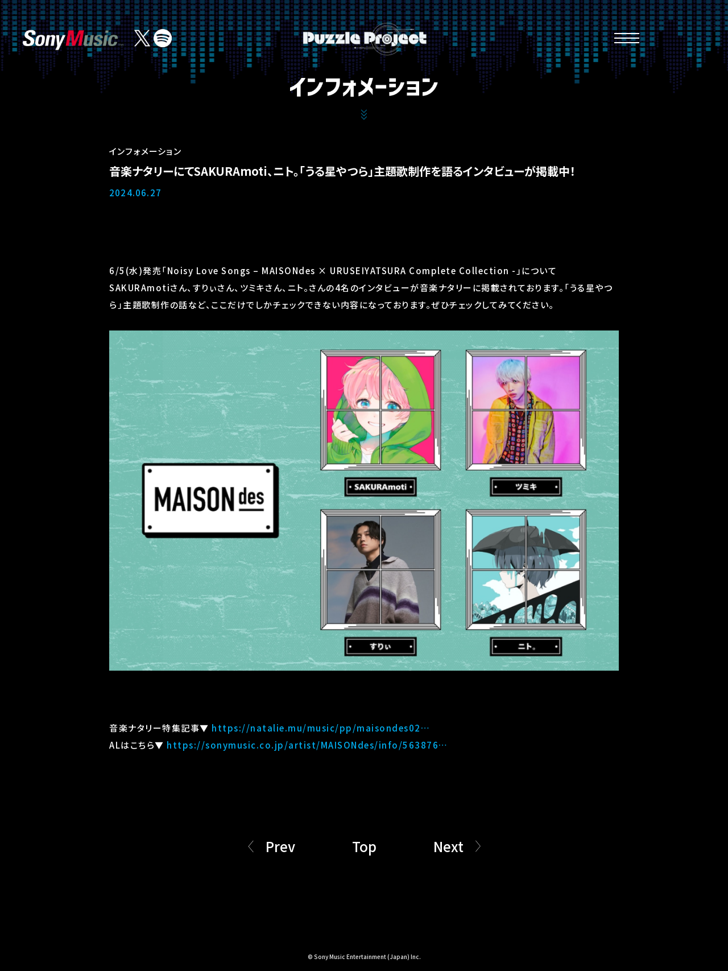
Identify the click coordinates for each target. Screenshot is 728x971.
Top (364, 846)
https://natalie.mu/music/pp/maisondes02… (321, 728)
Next (448, 846)
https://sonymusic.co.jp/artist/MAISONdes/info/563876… (307, 745)
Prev (280, 846)
